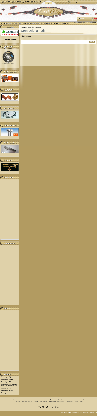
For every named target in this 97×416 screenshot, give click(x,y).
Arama (29, 27)
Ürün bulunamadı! (36, 27)
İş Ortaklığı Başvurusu (61, 23)
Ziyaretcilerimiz (43, 401)
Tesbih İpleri (4, 393)
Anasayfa (8, 2)
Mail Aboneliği (88, 399)
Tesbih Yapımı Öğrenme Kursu (9, 377)
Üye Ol (95, 22)
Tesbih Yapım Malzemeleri (8, 382)
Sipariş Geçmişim (69, 399)
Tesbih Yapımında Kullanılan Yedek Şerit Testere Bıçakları (9, 385)
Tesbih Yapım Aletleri (7, 379)
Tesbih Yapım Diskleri (7, 390)
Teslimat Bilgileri (60, 401)
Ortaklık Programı (45, 399)
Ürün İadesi (15, 399)
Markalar (30, 399)
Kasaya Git (37, 2)
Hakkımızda (7, 23)
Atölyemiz (18, 23)
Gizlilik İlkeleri (70, 401)
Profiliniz (18, 2)
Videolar (47, 23)
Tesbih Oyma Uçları (6, 388)
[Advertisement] (9, 209)
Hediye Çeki (36, 399)
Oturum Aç (86, 22)
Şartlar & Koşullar (79, 401)
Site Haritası (23, 399)
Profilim (61, 399)
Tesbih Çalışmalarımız (32, 23)
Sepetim (27, 2)
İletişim (9, 399)
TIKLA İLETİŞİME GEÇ (10, 39)
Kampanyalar (55, 399)
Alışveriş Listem (79, 399)
